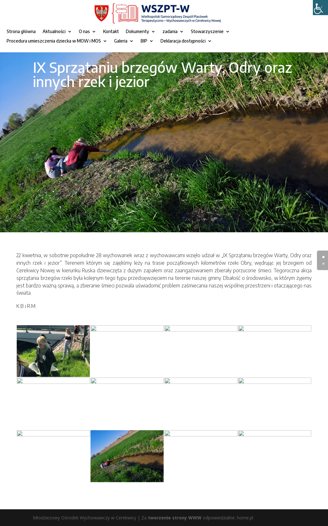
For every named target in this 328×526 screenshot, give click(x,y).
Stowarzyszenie (207, 31)
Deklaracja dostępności (183, 41)
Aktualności (54, 31)
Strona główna (21, 31)
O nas (84, 31)
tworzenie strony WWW (175, 518)
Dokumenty (137, 31)
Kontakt (111, 31)
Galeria (120, 41)
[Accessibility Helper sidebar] (320, 7)
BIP (144, 41)
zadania (170, 31)
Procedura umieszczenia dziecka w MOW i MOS (54, 41)
